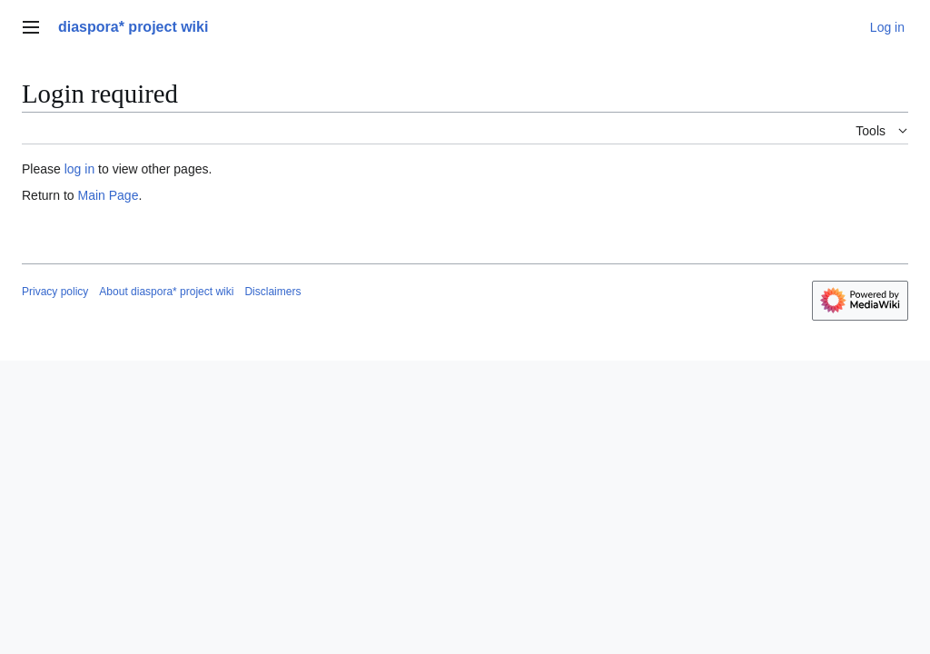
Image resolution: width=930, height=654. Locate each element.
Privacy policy (55, 291)
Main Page (107, 195)
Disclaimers (272, 291)
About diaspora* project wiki (166, 291)
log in (79, 169)
